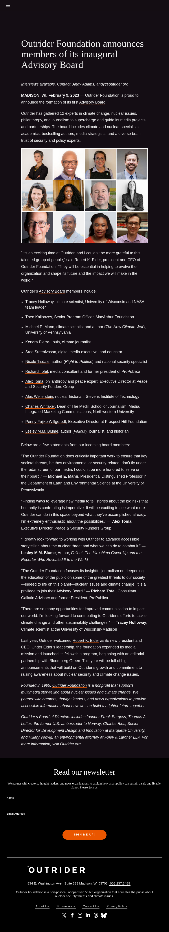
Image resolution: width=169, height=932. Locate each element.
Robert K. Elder (86, 640)
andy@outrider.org (112, 84)
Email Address (16, 813)
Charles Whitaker (40, 406)
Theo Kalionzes (38, 317)
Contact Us (91, 906)
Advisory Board (92, 102)
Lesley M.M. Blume (41, 431)
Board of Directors (54, 717)
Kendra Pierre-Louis (42, 342)
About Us (42, 906)
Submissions (66, 906)
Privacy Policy (117, 906)
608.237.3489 (120, 883)
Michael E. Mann (39, 327)
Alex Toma (34, 381)
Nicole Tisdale (37, 361)
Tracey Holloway (39, 302)
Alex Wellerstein (39, 396)
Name (10, 797)
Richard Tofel (36, 371)
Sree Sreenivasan (40, 352)
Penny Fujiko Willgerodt (45, 421)
